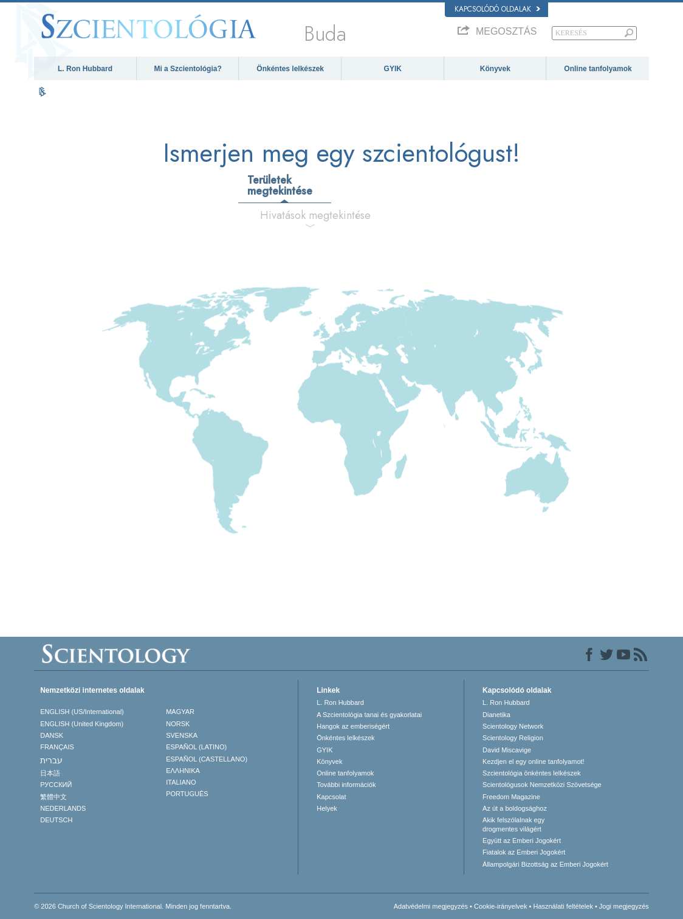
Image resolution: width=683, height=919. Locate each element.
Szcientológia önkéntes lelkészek (531, 773)
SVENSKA (181, 735)
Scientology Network (512, 726)
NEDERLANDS (63, 808)
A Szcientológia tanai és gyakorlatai (369, 714)
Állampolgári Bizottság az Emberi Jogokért (545, 864)
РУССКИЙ (56, 784)
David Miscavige (506, 750)
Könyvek (495, 68)
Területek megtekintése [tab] (279, 185)
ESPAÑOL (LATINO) (196, 747)
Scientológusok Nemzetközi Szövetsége (542, 784)
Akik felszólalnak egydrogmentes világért (513, 824)
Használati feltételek (562, 906)
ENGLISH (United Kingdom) (81, 723)
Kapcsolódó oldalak (497, 9)
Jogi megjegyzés (624, 906)
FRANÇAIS (57, 747)
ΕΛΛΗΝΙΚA (183, 770)
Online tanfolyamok (597, 68)
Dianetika (496, 714)
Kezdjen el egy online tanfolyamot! (533, 761)
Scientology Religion (512, 737)
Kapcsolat (331, 796)
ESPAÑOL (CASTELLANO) (206, 759)
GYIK (393, 68)
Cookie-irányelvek (500, 906)
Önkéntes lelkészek (290, 68)
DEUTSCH (56, 820)
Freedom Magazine (511, 796)
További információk (346, 784)
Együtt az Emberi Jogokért (521, 840)
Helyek (327, 808)
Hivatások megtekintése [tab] (314, 215)
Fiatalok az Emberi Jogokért (523, 852)
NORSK (178, 723)
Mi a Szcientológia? (187, 68)
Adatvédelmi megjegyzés (431, 906)
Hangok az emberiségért (353, 726)
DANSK (51, 735)
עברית (51, 760)
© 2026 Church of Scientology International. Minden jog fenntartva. (133, 906)
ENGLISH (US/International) (82, 711)
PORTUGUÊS (187, 793)
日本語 (50, 773)
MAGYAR (180, 711)
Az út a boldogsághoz (514, 808)
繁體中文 (53, 796)
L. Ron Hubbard (85, 68)
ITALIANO (181, 782)
